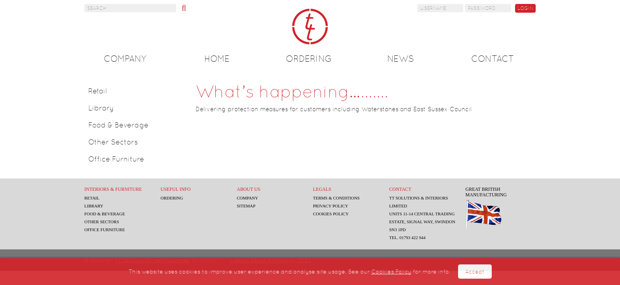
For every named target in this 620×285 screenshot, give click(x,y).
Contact (492, 59)
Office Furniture (116, 159)
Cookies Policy (391, 271)
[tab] (136, 91)
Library (101, 108)
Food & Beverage (118, 125)
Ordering (309, 59)
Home (217, 59)
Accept (475, 271)
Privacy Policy (333, 205)
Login (525, 8)
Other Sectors (113, 142)
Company (125, 59)
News (400, 59)
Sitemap (248, 205)
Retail (97, 91)
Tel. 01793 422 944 (411, 237)
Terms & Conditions (339, 198)
